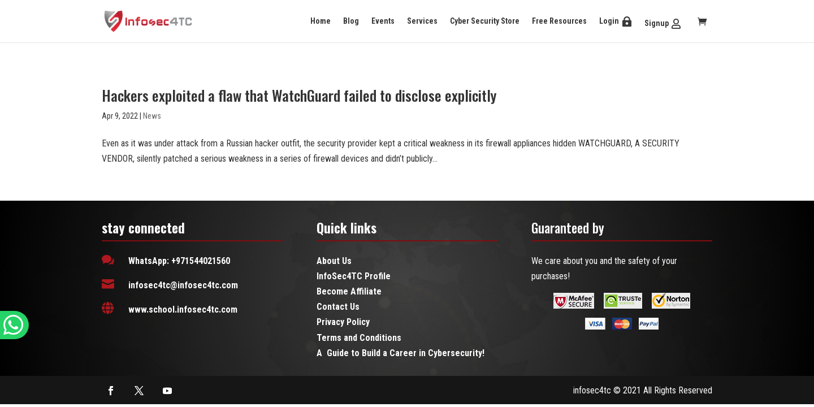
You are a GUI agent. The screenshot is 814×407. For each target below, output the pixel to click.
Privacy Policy (343, 322)
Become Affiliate (349, 291)
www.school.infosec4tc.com (182, 309)
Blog (351, 20)
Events (383, 20)
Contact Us (338, 306)
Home (320, 20)
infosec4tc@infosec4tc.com (183, 285)
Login (609, 20)
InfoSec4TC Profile (354, 276)
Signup (656, 23)
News (152, 115)
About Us (334, 261)
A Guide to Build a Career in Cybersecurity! (400, 353)
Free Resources (559, 20)
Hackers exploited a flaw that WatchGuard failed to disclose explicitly (299, 95)
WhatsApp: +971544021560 (179, 261)
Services (422, 20)
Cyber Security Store (484, 20)
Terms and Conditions (359, 337)
